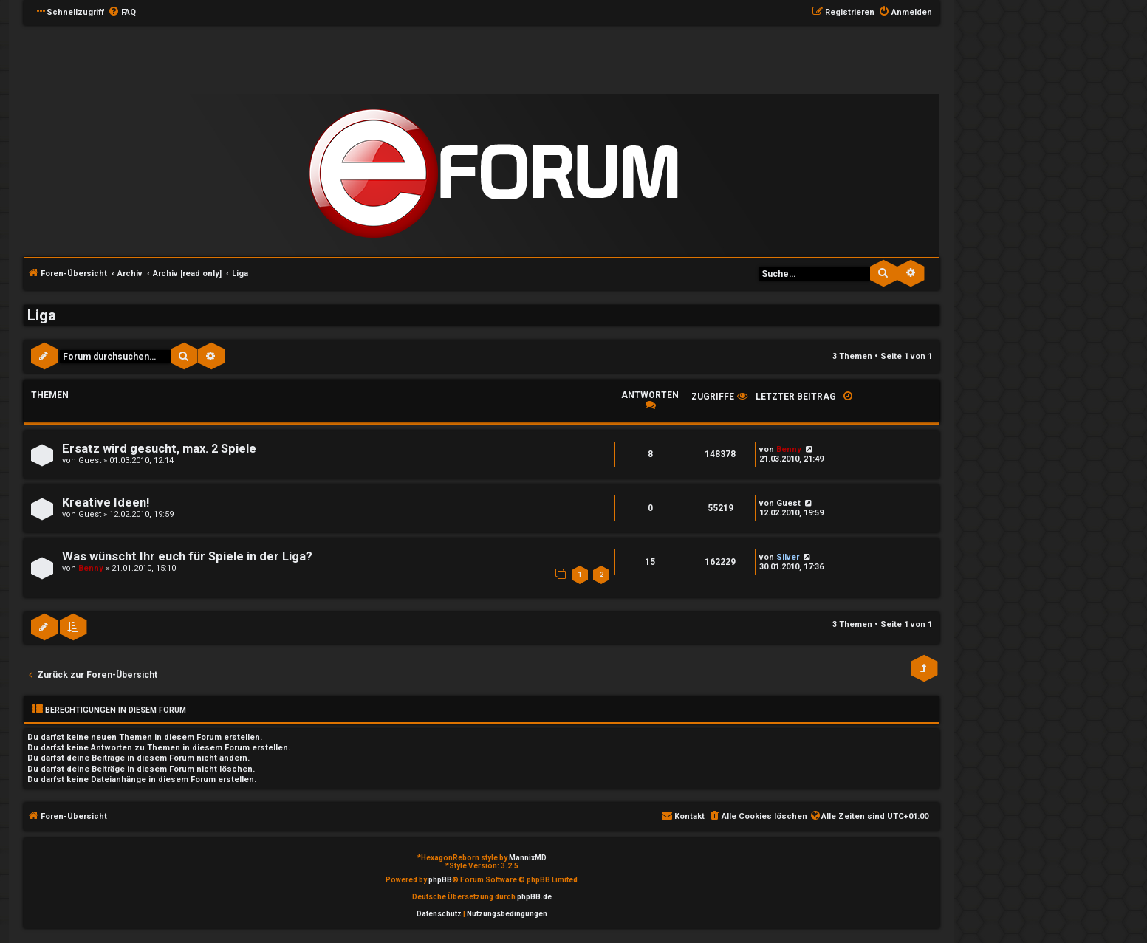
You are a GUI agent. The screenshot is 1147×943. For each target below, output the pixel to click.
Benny (788, 449)
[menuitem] (122, 12)
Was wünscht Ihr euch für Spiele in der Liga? (187, 556)
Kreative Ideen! (105, 502)
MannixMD (528, 858)
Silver (787, 557)
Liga (41, 315)
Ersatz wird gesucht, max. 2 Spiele (159, 449)
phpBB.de (534, 897)
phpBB (440, 880)
